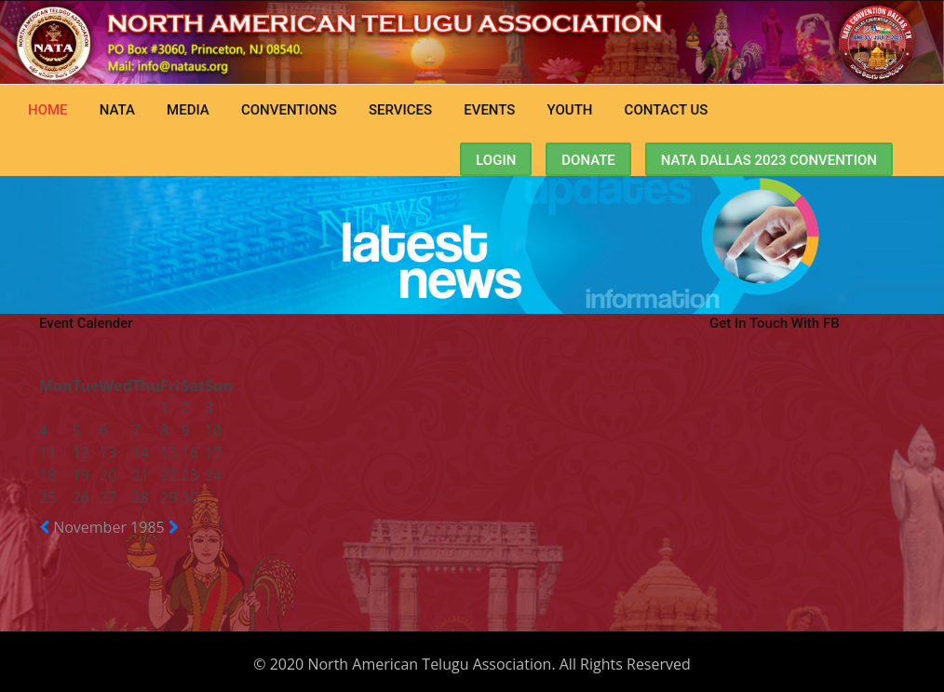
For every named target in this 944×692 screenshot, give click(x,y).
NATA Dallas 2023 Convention (769, 160)
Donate (588, 160)
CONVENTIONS (289, 110)
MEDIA (188, 110)
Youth (570, 110)
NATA (117, 110)
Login (496, 160)
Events (489, 110)
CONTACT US (666, 110)
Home (48, 110)
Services (400, 110)
